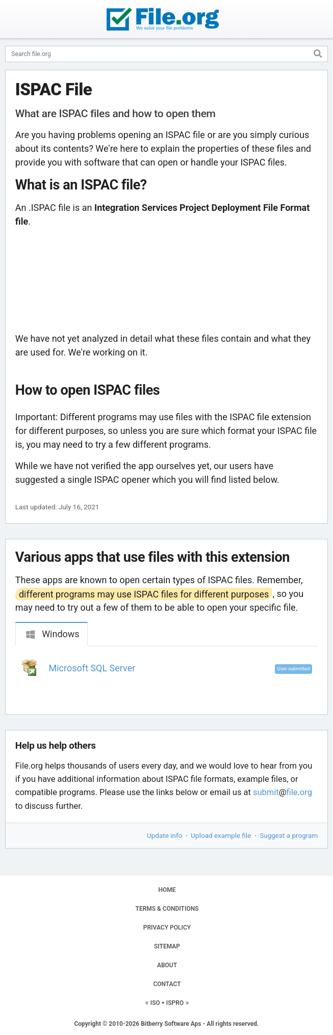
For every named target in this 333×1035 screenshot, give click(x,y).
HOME (166, 889)
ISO (155, 1002)
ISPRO (175, 1002)
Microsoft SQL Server (92, 668)
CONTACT (167, 984)
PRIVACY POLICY (167, 927)
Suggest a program (289, 835)
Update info (164, 835)
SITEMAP (167, 946)
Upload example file (221, 835)
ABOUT (167, 965)
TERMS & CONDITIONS (167, 908)
